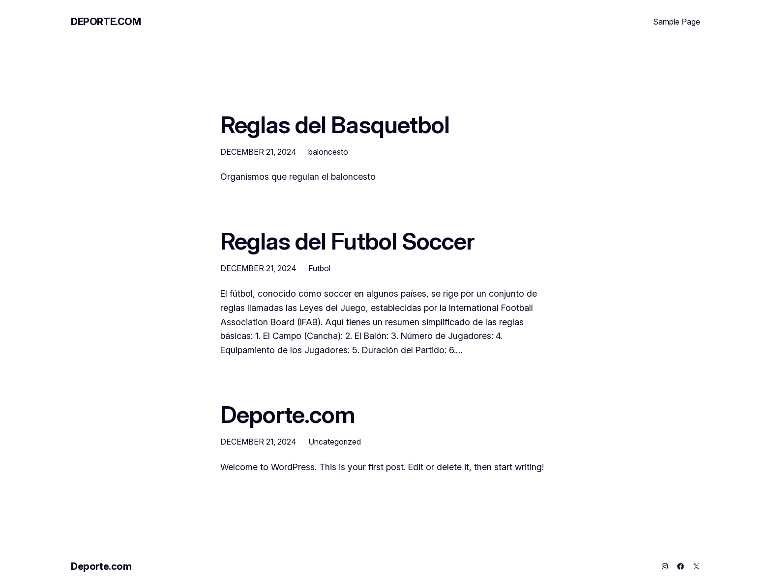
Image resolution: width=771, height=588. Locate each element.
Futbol (319, 268)
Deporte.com (106, 22)
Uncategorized (334, 442)
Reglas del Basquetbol (334, 124)
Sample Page (676, 22)
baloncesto (328, 152)
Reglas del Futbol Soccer (347, 240)
